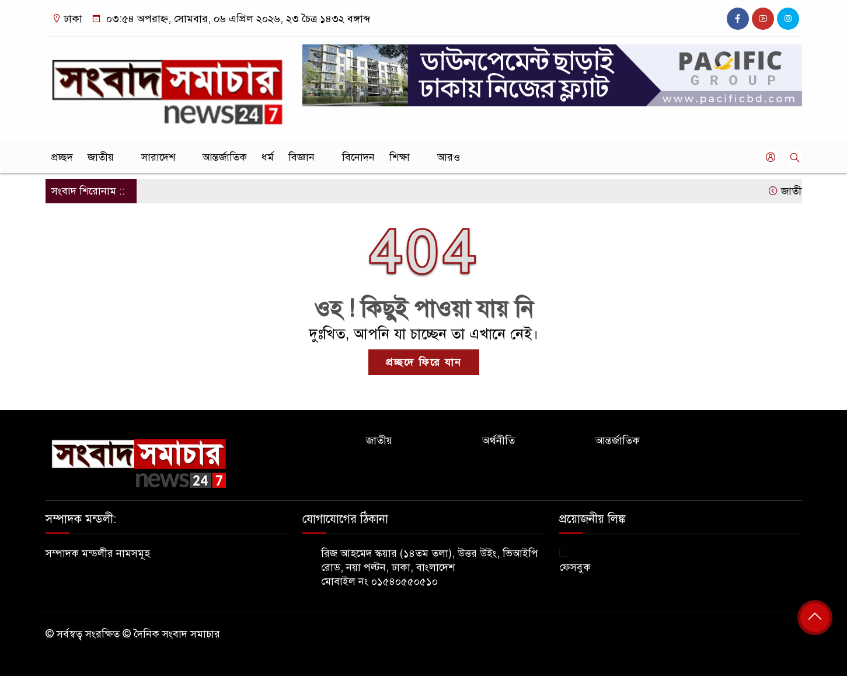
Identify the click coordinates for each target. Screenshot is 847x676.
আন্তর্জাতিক (225, 157)
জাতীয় (101, 157)
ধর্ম (268, 157)
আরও (448, 157)
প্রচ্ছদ (62, 157)
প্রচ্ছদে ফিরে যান (424, 362)
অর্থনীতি (498, 440)
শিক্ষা (399, 157)
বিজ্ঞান (301, 157)
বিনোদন (358, 157)
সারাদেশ (158, 157)
